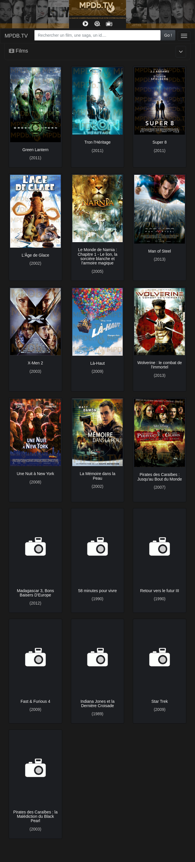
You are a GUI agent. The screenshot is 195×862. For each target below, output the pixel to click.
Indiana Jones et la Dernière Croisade (97, 703)
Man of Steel (159, 251)
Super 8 (159, 142)
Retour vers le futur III (159, 590)
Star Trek (159, 701)
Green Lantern (35, 149)
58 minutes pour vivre (97, 590)
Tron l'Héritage (97, 142)
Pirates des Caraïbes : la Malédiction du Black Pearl (35, 816)
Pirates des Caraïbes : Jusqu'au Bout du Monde (159, 476)
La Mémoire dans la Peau (97, 475)
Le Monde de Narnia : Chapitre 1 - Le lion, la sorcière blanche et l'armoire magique (97, 256)
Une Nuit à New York (35, 473)
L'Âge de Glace (35, 255)
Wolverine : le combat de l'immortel (159, 364)
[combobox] (97, 35)
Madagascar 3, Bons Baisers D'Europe (35, 592)
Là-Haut (97, 363)
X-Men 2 (35, 363)
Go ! (168, 35)
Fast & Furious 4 (35, 701)
